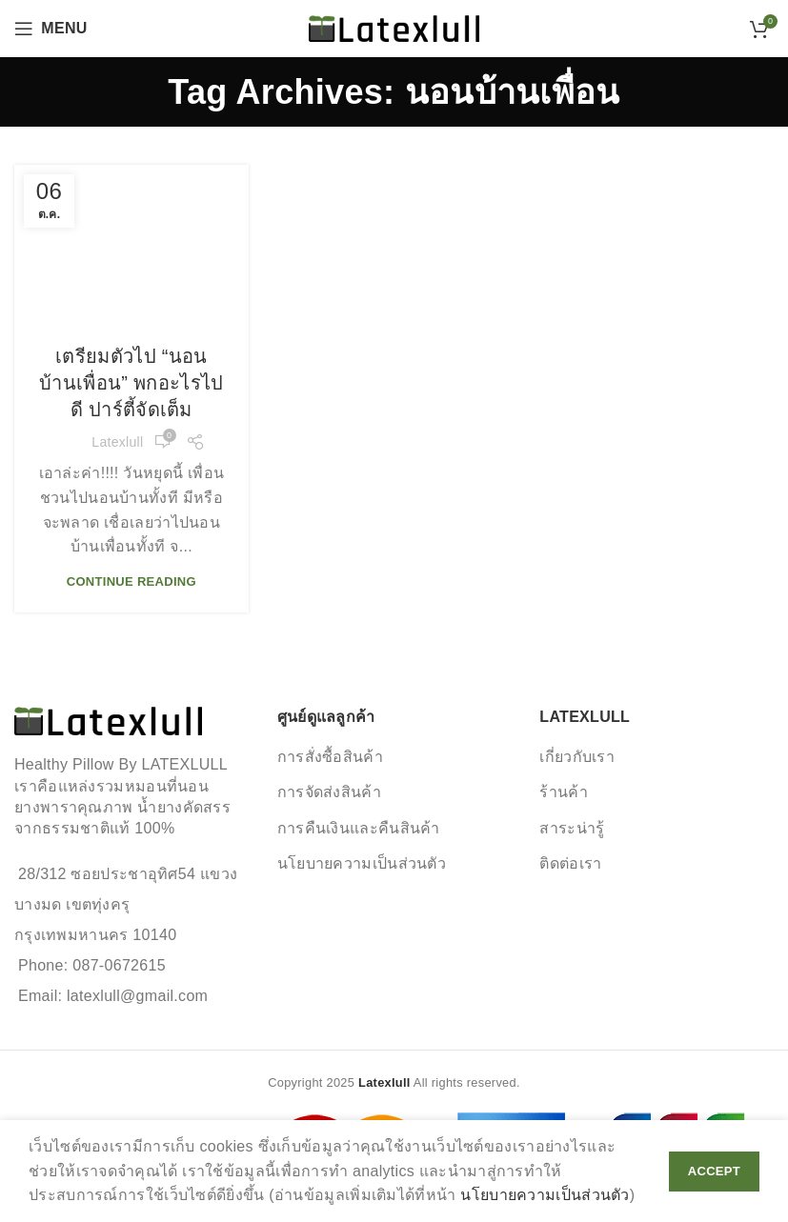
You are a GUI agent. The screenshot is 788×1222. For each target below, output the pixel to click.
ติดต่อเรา (570, 863)
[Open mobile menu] (51, 29)
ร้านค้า (563, 792)
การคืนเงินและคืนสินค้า (358, 828)
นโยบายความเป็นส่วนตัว (361, 863)
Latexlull (117, 442)
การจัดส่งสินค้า (329, 792)
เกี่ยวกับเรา (577, 757)
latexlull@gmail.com (137, 996)
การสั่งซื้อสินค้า (330, 757)
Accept (714, 1171)
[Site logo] (394, 27)
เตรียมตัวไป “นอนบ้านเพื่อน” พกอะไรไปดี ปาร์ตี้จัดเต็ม (131, 383)
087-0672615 (119, 965)
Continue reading (131, 581)
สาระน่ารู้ (571, 828)
